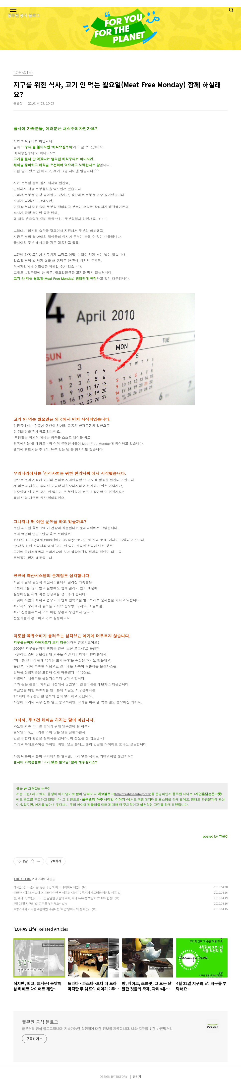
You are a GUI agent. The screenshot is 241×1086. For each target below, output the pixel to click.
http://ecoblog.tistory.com (132, 794)
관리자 (137, 1076)
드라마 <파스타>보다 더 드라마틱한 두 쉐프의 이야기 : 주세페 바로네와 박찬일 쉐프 (65, 892)
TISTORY (121, 1076)
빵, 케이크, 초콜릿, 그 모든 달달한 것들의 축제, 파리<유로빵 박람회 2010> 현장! (63, 898)
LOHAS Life (22, 879)
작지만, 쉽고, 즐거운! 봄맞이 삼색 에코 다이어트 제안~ (46, 887)
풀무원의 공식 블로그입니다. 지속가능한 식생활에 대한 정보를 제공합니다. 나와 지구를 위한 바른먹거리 (97, 1028)
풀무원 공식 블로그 (40, 1022)
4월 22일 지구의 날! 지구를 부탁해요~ (37, 903)
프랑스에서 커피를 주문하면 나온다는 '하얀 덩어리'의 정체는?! (51, 909)
